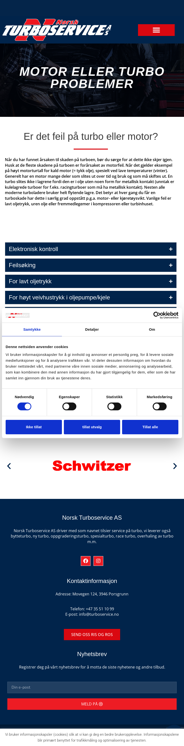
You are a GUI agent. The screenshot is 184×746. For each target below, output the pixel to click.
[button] (156, 30)
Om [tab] (152, 329)
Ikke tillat (34, 427)
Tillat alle (150, 427)
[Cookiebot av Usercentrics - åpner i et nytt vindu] (157, 315)
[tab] (90, 249)
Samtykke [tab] (32, 329)
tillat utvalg (92, 427)
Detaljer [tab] (92, 329)
